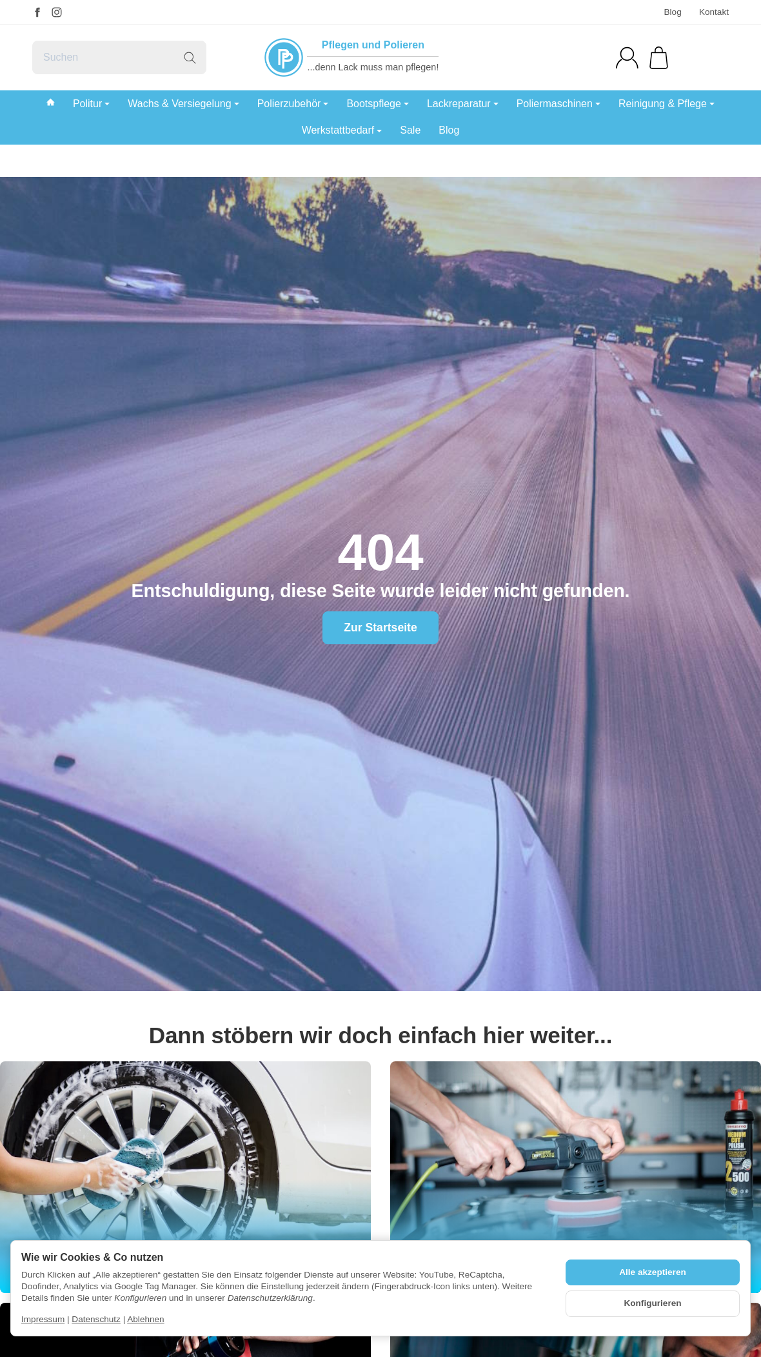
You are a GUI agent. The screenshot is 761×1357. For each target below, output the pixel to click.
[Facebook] (37, 12)
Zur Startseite (380, 627)
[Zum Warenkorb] (659, 58)
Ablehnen (145, 1319)
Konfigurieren (652, 1303)
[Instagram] (57, 12)
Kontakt (714, 12)
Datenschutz (96, 1319)
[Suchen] (119, 57)
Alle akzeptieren (652, 1272)
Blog (672, 12)
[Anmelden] (627, 58)
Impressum (42, 1319)
